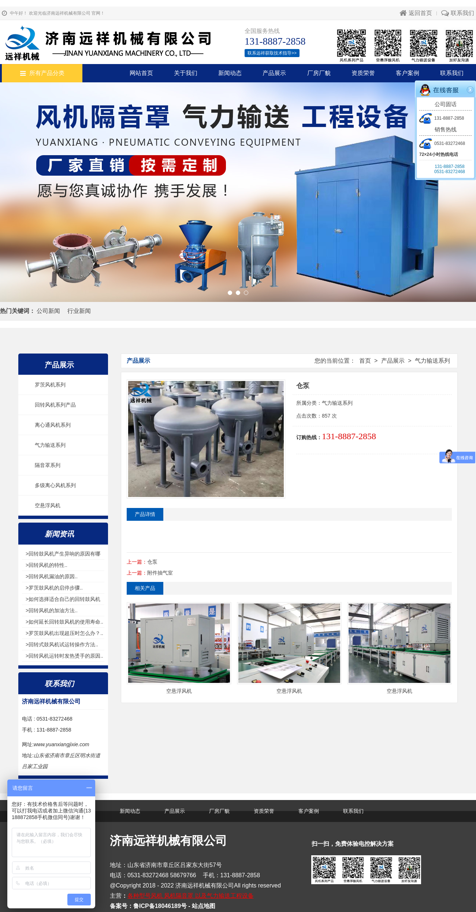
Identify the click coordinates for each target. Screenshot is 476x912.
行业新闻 (79, 311)
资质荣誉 (363, 73)
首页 (365, 361)
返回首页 (415, 13)
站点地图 (203, 906)
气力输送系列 (50, 445)
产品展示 (274, 73)
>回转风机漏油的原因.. (52, 576)
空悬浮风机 (47, 505)
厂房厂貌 (319, 73)
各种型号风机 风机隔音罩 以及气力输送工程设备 (190, 896)
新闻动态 (230, 73)
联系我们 (457, 13)
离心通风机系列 (53, 425)
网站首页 (141, 73)
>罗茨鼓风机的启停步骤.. (54, 588)
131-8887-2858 (441, 118)
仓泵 (152, 562)
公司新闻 (48, 311)
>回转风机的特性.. (46, 565)
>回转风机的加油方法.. (52, 610)
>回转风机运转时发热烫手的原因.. (64, 656)
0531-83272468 (442, 143)
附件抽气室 (160, 573)
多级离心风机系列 (55, 485)
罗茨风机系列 (50, 385)
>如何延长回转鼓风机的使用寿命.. (64, 622)
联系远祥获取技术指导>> (272, 53)
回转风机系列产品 (55, 405)
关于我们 (185, 73)
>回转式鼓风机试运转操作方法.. (62, 644)
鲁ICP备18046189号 (160, 906)
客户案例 (407, 73)
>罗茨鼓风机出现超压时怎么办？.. (64, 633)
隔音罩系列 (47, 465)
